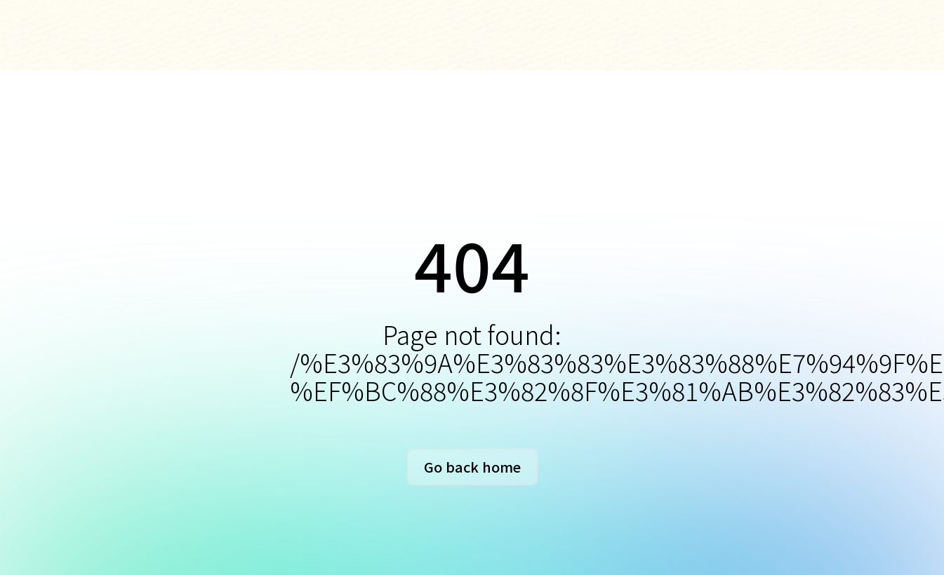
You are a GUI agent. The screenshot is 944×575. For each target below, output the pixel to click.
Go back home (472, 466)
